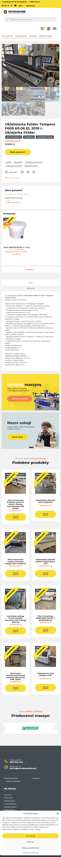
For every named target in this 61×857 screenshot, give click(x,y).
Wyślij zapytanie (18, 152)
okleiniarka (18, 162)
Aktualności (30, 6)
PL (9, 5)
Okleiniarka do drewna (33, 162)
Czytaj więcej (15, 517)
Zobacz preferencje (30, 848)
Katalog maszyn (21, 36)
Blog (20, 6)
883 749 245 (35, 2)
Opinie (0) (31, 288)
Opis (30, 283)
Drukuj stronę (12, 178)
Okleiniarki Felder (45, 36)
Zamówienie (8, 798)
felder (8, 162)
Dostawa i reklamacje (13, 781)
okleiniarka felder (31, 166)
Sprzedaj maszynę (19, 399)
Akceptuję (30, 836)
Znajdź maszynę (9, 810)
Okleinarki (33, 36)
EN (3, 5)
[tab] (30, 283)
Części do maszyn (10, 804)
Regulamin (36, 778)
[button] (58, 813)
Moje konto (8, 795)
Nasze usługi (17, 437)
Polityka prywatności (31, 852)
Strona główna (7, 36)
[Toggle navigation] (55, 29)
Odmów (30, 842)
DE (6, 5)
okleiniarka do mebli (13, 166)
